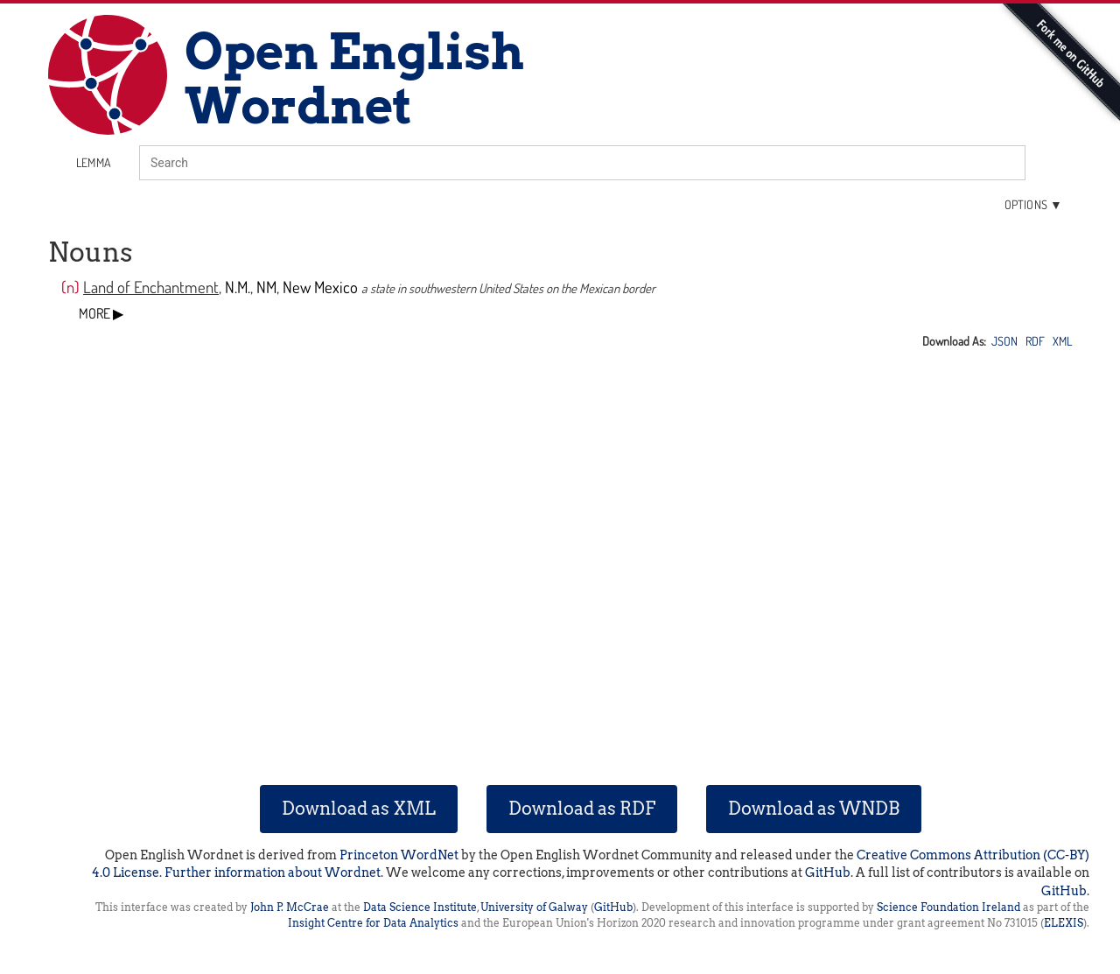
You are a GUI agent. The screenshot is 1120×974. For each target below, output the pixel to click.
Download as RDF (581, 808)
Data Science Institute (420, 907)
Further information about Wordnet (272, 872)
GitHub (827, 872)
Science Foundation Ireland (948, 907)
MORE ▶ (101, 313)
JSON (1004, 340)
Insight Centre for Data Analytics (373, 922)
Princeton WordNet (399, 855)
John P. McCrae (289, 907)
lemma (93, 162)
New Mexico (320, 287)
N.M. (237, 287)
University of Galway (534, 907)
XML (1062, 340)
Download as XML (359, 808)
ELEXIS (1063, 922)
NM (266, 287)
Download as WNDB (814, 808)
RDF (1035, 340)
